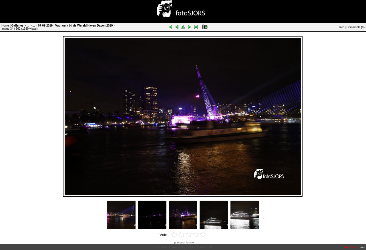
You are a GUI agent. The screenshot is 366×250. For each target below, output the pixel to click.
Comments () (356, 27)
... (28, 25)
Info (341, 27)
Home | (6, 25)
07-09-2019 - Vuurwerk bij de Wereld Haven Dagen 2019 (75, 25)
